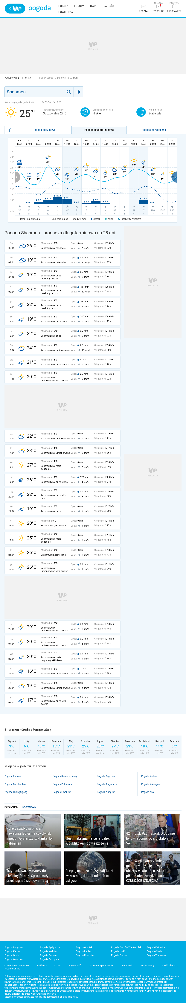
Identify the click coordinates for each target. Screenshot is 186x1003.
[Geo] (78, 91)
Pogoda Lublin (83, 951)
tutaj (75, 997)
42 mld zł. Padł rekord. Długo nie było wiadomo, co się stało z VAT (150, 838)
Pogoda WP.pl (12, 78)
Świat (94, 5)
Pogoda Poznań (48, 955)
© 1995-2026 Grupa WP (16, 965)
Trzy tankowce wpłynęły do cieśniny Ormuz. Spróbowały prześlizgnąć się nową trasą (27, 875)
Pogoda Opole (11, 955)
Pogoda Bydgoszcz (50, 947)
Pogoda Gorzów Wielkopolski (126, 947)
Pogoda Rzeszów (85, 955)
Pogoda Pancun (12, 776)
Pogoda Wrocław (13, 959)
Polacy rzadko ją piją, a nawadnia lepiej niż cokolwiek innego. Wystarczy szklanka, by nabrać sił (29, 835)
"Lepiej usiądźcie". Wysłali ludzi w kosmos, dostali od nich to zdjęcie (89, 875)
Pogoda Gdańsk (84, 947)
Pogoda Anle (148, 792)
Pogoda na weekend (154, 130)
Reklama (42, 965)
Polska (63, 5)
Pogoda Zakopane (49, 959)
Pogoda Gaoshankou (15, 784)
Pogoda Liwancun (62, 792)
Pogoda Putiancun (62, 784)
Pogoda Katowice (156, 947)
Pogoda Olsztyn (155, 951)
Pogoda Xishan (149, 776)
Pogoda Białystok (13, 947)
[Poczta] (143, 9)
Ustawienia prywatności (101, 965)
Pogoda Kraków (48, 951)
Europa (79, 5)
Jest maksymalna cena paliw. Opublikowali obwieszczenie (88, 841)
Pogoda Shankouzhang (65, 776)
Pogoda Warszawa (157, 955)
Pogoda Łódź (118, 951)
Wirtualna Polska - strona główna (14, 9)
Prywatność (74, 965)
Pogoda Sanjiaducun (107, 784)
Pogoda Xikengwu (150, 784)
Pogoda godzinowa (44, 130)
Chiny (28, 78)
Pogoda (40, 8)
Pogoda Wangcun (106, 792)
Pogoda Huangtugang (15, 792)
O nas (57, 965)
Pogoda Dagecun (106, 776)
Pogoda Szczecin (120, 955)
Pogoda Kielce (12, 951)
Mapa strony (147, 965)
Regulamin (127, 965)
